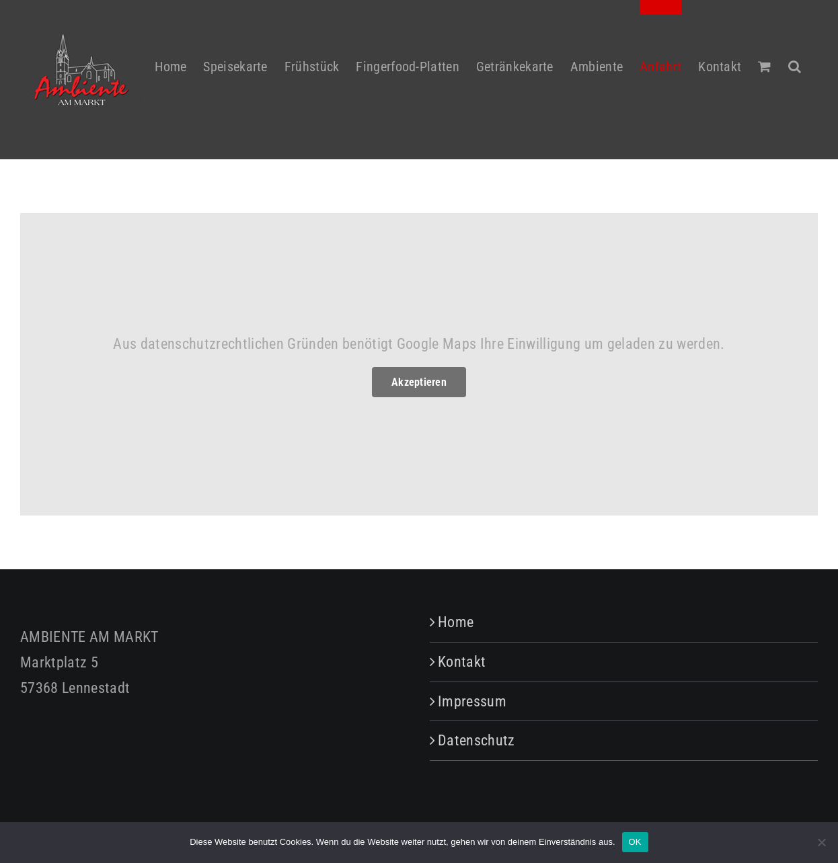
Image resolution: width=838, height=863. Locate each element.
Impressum (472, 701)
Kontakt (462, 661)
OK (635, 842)
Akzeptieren (419, 382)
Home (455, 622)
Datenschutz (476, 740)
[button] (794, 59)
